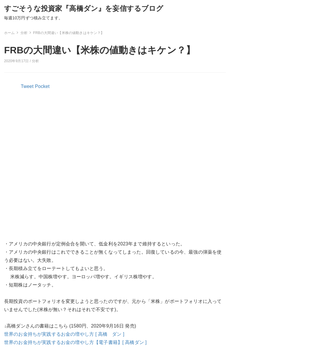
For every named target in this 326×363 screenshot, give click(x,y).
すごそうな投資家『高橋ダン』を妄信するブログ (84, 8)
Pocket (42, 86)
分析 (35, 61)
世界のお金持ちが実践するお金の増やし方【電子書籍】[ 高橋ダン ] (75, 342)
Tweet (27, 86)
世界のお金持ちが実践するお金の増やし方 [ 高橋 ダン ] (64, 334)
